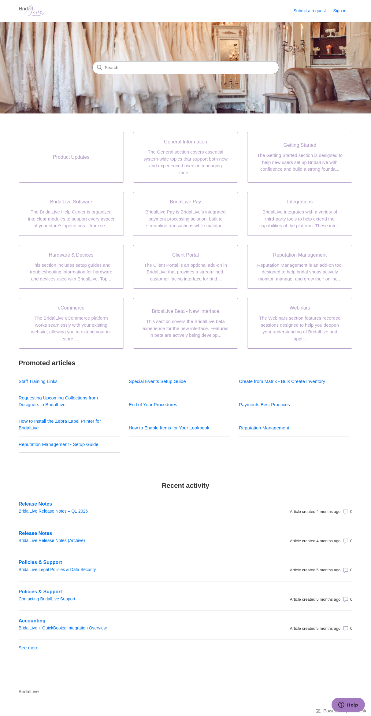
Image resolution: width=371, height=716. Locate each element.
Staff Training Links (38, 381)
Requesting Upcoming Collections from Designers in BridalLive (58, 401)
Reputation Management (264, 427)
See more (29, 647)
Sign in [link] (340, 10)
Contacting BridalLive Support (47, 598)
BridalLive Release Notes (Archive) (52, 540)
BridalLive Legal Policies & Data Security (57, 569)
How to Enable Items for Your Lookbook (169, 427)
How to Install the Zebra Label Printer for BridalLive (60, 424)
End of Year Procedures (153, 404)
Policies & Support (40, 562)
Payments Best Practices (264, 404)
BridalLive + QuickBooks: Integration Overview (63, 627)
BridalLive (29, 691)
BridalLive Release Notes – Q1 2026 (53, 511)
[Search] (186, 67)
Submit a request (310, 10)
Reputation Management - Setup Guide (58, 444)
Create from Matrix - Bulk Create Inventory (282, 381)
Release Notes (35, 503)
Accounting (32, 620)
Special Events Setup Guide (157, 381)
